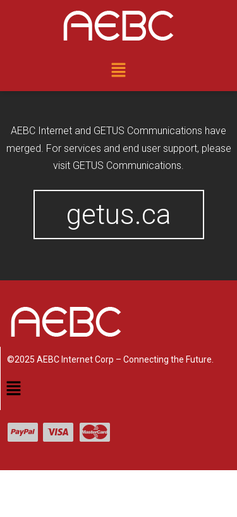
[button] (118, 71)
